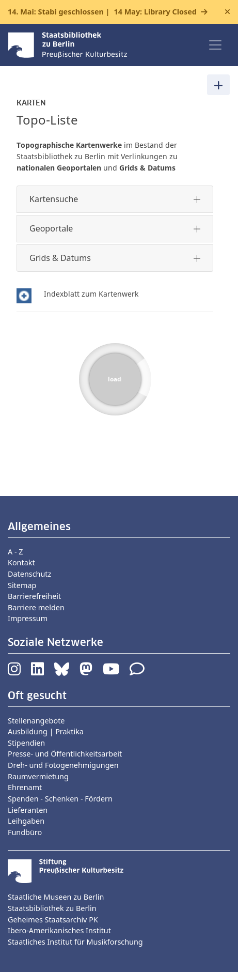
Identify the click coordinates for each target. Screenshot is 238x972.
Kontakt (21, 562)
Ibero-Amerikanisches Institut (59, 930)
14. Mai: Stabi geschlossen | (102, 12)
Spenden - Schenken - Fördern (60, 799)
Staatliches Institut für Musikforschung (75, 942)
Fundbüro (25, 832)
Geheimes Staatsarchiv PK (53, 919)
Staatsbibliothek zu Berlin (52, 908)
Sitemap (22, 585)
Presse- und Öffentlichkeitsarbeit (65, 754)
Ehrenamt (25, 787)
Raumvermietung (38, 776)
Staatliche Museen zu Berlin (56, 897)
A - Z (15, 552)
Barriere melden (36, 607)
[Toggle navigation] (215, 45)
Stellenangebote (36, 721)
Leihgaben (26, 821)
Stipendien (26, 743)
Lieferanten (27, 810)
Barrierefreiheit (34, 596)
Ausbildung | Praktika (46, 731)
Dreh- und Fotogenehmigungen (63, 765)
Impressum (27, 618)
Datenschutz (29, 574)
